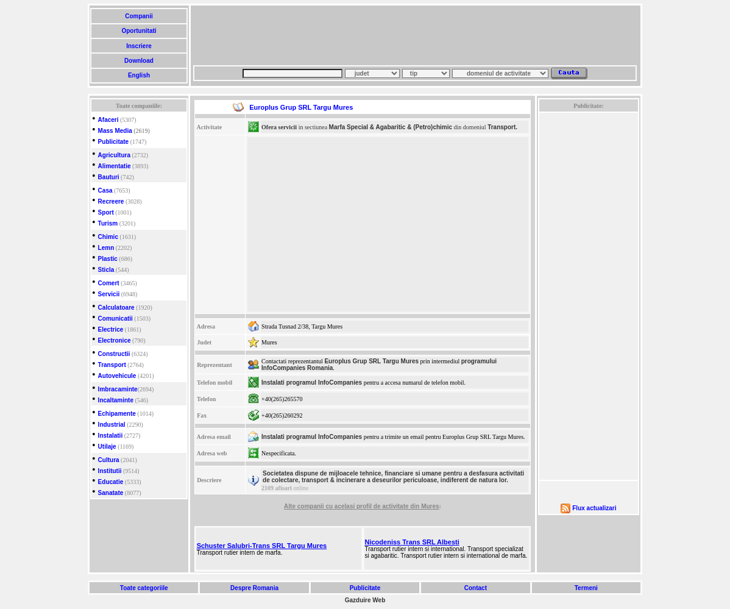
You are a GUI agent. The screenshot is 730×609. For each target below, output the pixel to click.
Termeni (586, 588)
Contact (475, 588)
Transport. (502, 127)
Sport (106, 212)
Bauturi (108, 177)
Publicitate (113, 141)
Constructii (114, 354)
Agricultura (114, 155)
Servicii (109, 294)
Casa (105, 190)
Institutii (110, 471)
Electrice (111, 329)
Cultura (108, 460)
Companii (138, 16)
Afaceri (108, 119)
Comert (108, 283)
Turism (108, 223)
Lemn (106, 247)
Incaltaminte (115, 400)
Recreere (111, 201)
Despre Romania (254, 588)
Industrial (112, 424)
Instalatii (110, 435)
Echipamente (117, 413)
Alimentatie (114, 166)
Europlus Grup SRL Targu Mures (371, 361)
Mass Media (115, 130)
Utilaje (107, 446)
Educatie (111, 482)
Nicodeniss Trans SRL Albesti (412, 542)
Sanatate (111, 493)
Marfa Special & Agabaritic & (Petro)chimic (390, 127)
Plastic (108, 258)
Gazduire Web (365, 600)
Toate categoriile (143, 588)
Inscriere (138, 46)
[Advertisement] (415, 35)
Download (138, 60)
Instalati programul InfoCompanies (311, 382)
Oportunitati (139, 30)
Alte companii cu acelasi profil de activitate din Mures (361, 506)
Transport (112, 364)
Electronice (114, 340)
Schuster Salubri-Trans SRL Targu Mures (262, 545)
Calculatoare (116, 307)
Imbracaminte (118, 389)
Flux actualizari (594, 508)
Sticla (106, 269)
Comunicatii (115, 318)
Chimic (108, 236)
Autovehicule (117, 375)
